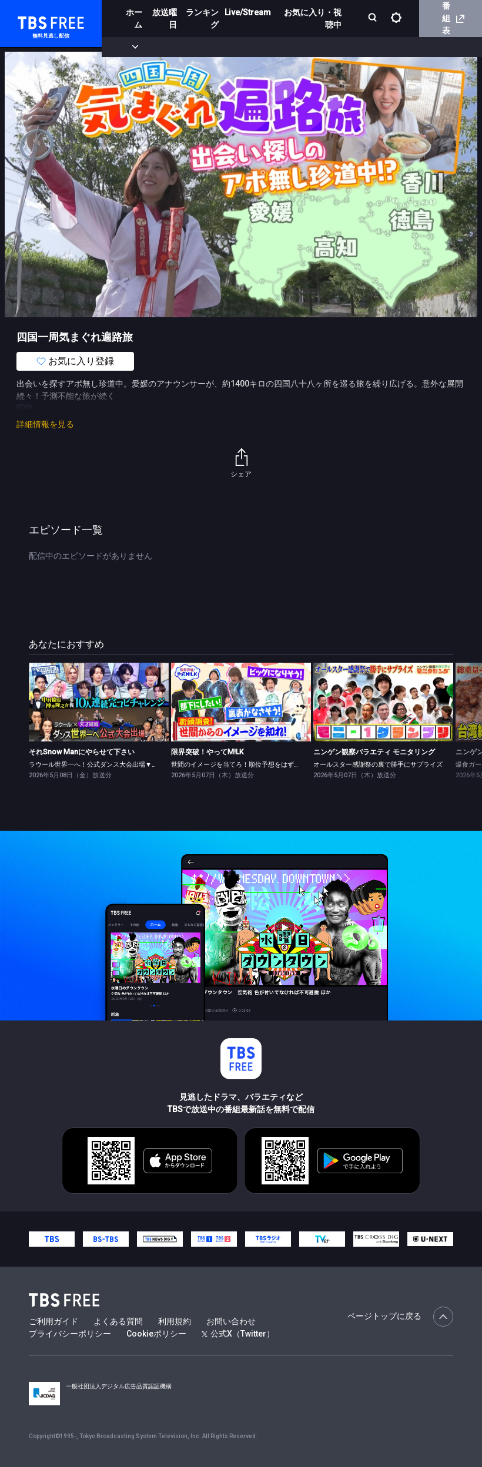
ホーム (134, 18)
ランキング (202, 18)
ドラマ (236, 47)
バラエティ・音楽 (293, 47)
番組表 (453, 18)
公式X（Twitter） (238, 1333)
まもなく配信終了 (180, 47)
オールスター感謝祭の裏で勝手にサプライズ (378, 764)
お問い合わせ (231, 1321)
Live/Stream (248, 12)
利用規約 (174, 1321)
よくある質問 (118, 1321)
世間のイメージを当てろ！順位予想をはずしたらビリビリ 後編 (262, 764)
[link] (99, 702)
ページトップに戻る (400, 1317)
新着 (127, 47)
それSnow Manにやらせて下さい (82, 752)
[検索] (373, 18)
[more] (336, 47)
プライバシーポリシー (70, 1333)
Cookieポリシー (156, 1333)
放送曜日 (164, 18)
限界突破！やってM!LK (207, 752)
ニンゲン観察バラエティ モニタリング (374, 752)
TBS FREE (31, 21)
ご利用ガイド (53, 1321)
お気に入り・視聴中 (313, 18)
